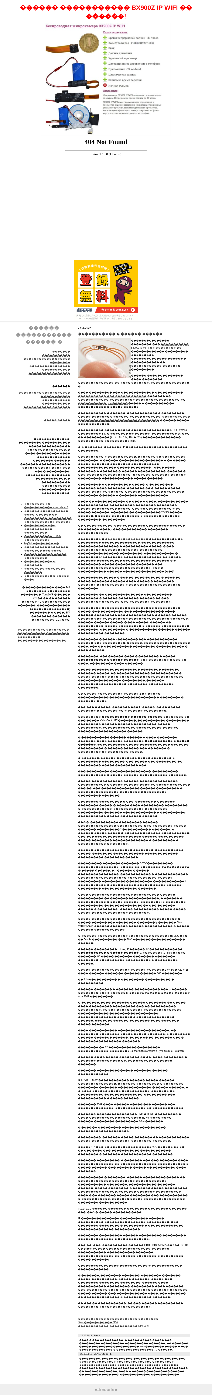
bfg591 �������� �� (41, 543)
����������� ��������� (43, 629)
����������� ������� (47, 407)
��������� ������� (49, 373)
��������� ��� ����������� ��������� (39, 529)
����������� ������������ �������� (118, 1318)
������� (61, 351)
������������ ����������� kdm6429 (113, 1326)
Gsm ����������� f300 (98, 1322)
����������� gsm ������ (102, 403)
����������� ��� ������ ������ (112, 396)
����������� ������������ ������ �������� (47, 359)
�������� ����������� (41, 640)
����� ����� (57, 420)
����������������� (126, 539)
